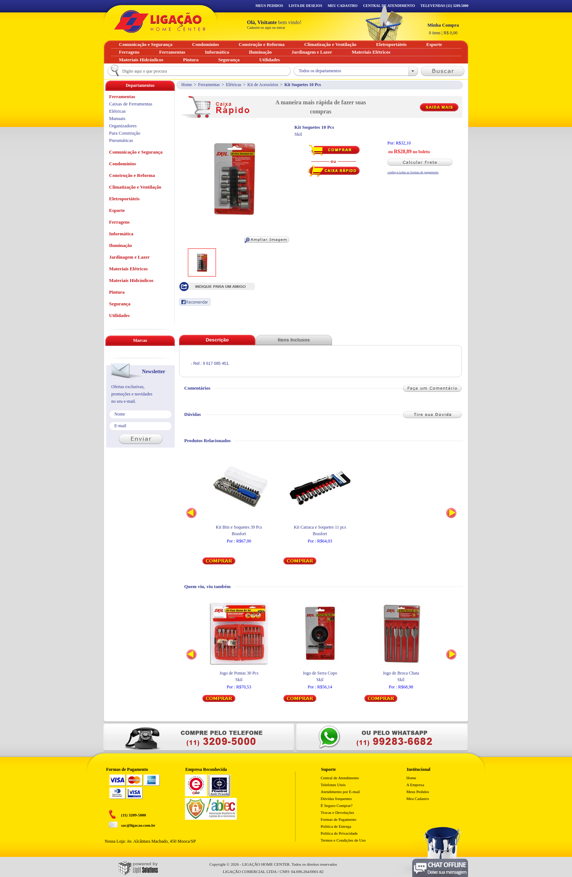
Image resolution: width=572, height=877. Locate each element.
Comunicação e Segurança (136, 152)
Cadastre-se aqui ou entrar (266, 28)
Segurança (120, 303)
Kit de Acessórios (262, 84)
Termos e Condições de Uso (343, 840)
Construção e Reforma (132, 175)
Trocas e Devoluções (337, 812)
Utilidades (119, 315)
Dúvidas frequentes (336, 798)
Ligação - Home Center (159, 21)
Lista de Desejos (305, 6)
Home (186, 84)
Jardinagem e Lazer (129, 257)
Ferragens (119, 222)
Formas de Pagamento (338, 819)
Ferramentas (209, 84)
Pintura (117, 292)
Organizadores (123, 125)
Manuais (117, 118)
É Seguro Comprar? (336, 805)
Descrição (217, 340)
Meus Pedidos (269, 6)
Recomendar (194, 302)
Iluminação (120, 245)
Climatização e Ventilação (135, 187)
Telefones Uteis (333, 785)
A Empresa (415, 785)
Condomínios (122, 163)
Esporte (117, 210)
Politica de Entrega (336, 826)
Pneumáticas (121, 140)
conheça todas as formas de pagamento (412, 172)
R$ (443, 28)
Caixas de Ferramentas (130, 104)
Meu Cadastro (343, 6)
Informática (121, 233)
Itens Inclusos (294, 340)
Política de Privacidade (339, 833)
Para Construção (124, 133)
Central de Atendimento (340, 778)
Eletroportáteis (124, 198)
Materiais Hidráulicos (131, 280)
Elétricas (233, 84)
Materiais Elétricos (128, 268)
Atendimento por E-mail (340, 791)
